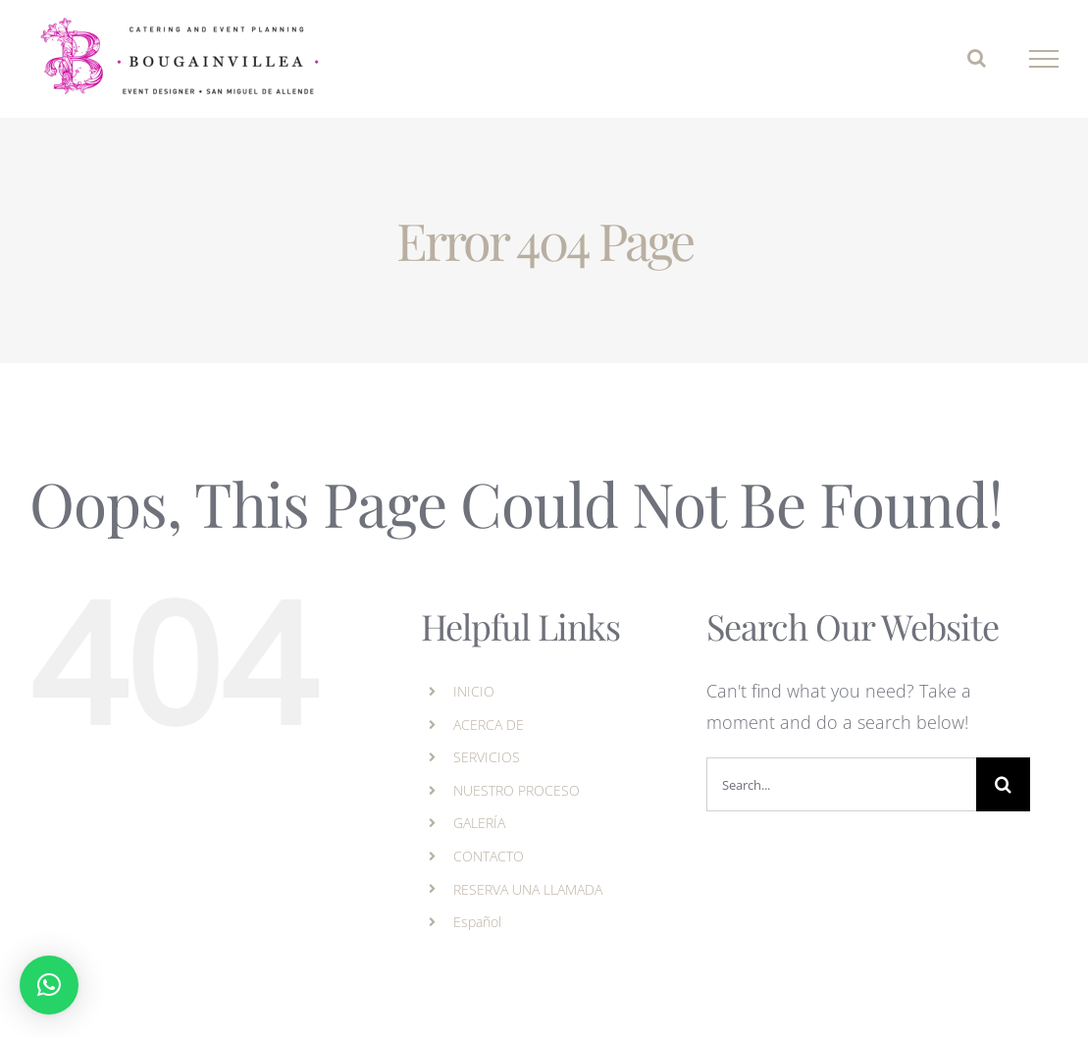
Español (477, 921)
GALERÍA (479, 822)
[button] (49, 985)
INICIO (473, 691)
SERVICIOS (486, 757)
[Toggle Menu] (1044, 59)
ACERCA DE (488, 724)
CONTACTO (488, 856)
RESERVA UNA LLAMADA (527, 889)
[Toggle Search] (976, 58)
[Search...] (841, 784)
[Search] (1003, 784)
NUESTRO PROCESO (516, 790)
